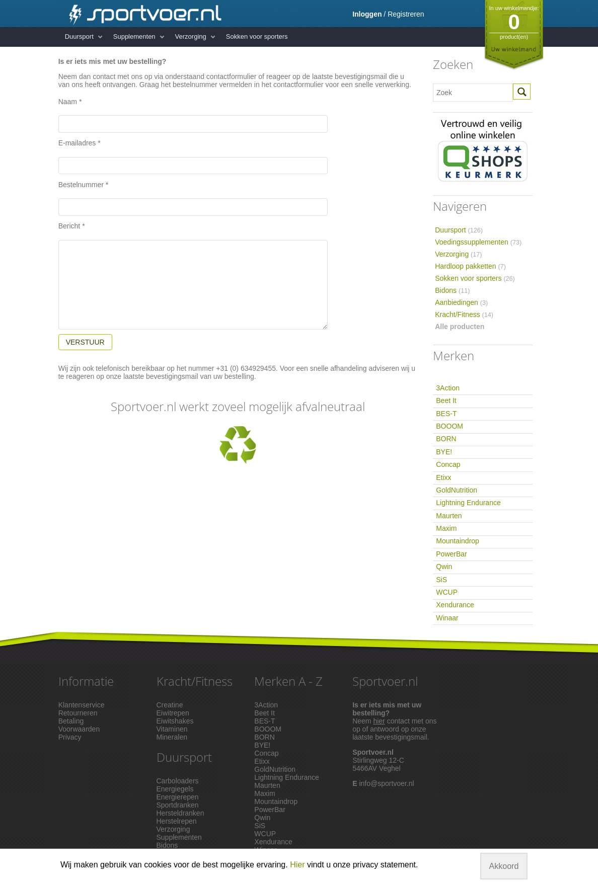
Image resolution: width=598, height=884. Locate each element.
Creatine (170, 705)
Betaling (71, 721)
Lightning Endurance (468, 503)
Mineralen (172, 737)
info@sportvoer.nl (386, 783)
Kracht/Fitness (464, 314)
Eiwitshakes (175, 721)
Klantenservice (81, 705)
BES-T (446, 414)
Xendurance (455, 605)
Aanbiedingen (461, 302)
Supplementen (134, 36)
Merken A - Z (288, 681)
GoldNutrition (456, 490)
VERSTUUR (85, 342)
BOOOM (449, 426)
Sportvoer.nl (385, 681)
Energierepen (178, 797)
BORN (446, 439)
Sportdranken (178, 805)
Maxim (446, 528)
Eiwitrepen (173, 713)
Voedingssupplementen (478, 242)
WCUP (447, 592)
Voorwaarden (79, 729)
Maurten (449, 516)
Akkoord (504, 866)
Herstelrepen (177, 821)
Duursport (79, 36)
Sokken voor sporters (257, 36)
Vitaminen (172, 729)
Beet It (446, 400)
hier (379, 721)
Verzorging (190, 36)
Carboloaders (178, 781)
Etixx (443, 477)
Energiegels (175, 789)
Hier (297, 864)
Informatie (86, 681)
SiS (441, 580)
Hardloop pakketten (470, 266)
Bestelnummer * (83, 185)
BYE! (444, 452)
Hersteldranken (180, 813)
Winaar (447, 618)
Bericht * (71, 226)
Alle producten (459, 327)
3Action (448, 388)
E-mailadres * (79, 143)
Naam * (70, 102)
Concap (448, 464)
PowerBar (451, 554)
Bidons (452, 290)
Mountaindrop (457, 541)
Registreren (406, 14)
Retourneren (78, 713)
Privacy (70, 737)
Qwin (444, 566)
